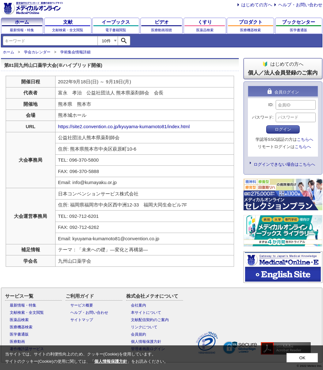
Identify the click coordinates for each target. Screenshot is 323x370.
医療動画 (17, 341)
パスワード (262, 117)
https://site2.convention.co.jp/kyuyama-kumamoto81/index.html (124, 126)
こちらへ (305, 139)
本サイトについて (146, 312)
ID (270, 104)
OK (302, 357)
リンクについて (144, 327)
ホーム (8, 52)
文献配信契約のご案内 (150, 320)
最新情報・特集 (23, 305)
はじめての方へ (256, 4)
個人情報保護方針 (146, 341)
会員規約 (138, 334)
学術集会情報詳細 (75, 52)
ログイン (283, 129)
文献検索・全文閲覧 (27, 312)
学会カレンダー (37, 52)
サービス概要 (81, 305)
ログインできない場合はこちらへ (284, 164)
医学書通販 (19, 334)
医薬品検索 (19, 320)
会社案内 (138, 305)
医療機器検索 (21, 327)
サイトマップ (81, 320)
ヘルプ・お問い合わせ (300, 4)
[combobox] (50, 40)
